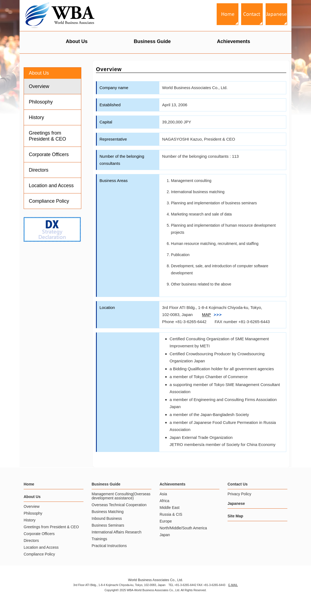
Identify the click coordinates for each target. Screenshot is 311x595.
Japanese (236, 503)
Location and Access (51, 185)
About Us (77, 41)
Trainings (99, 539)
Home (29, 484)
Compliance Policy (49, 201)
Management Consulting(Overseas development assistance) (121, 496)
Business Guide (152, 41)
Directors (38, 170)
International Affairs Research (116, 532)
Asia (163, 494)
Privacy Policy (239, 494)
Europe (166, 521)
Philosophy (41, 102)
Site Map (235, 516)
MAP (212, 314)
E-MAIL (233, 585)
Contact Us (238, 484)
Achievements (233, 41)
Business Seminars (108, 525)
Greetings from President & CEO (47, 136)
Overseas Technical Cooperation (119, 505)
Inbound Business (107, 518)
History (36, 117)
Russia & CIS (171, 514)
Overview (39, 86)
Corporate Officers (49, 154)
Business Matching (108, 511)
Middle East (169, 507)
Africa (164, 501)
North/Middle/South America (183, 528)
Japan (165, 535)
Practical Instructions (109, 546)
